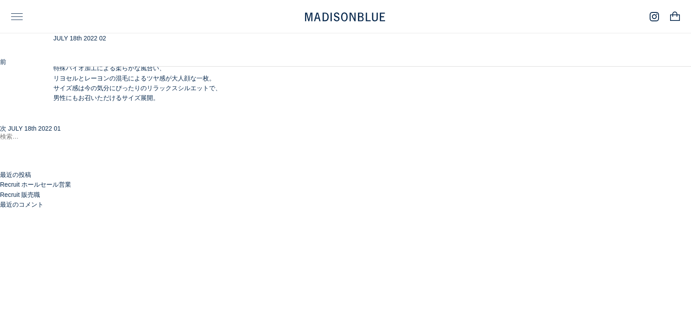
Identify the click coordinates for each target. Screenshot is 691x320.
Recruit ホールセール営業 (35, 184)
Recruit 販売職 (20, 194)
